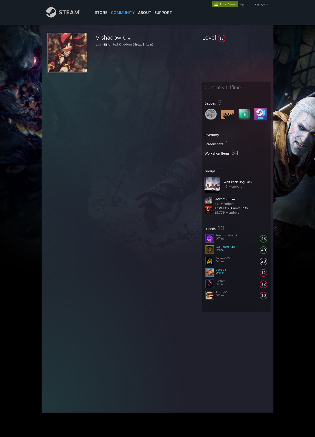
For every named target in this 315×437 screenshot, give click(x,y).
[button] (236, 37)
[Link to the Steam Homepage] (67, 16)
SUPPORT (163, 12)
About (144, 12)
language (259, 4)
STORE (101, 12)
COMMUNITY (123, 12)
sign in (244, 4)
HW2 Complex (225, 199)
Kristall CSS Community (231, 208)
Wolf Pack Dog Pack (238, 182)
